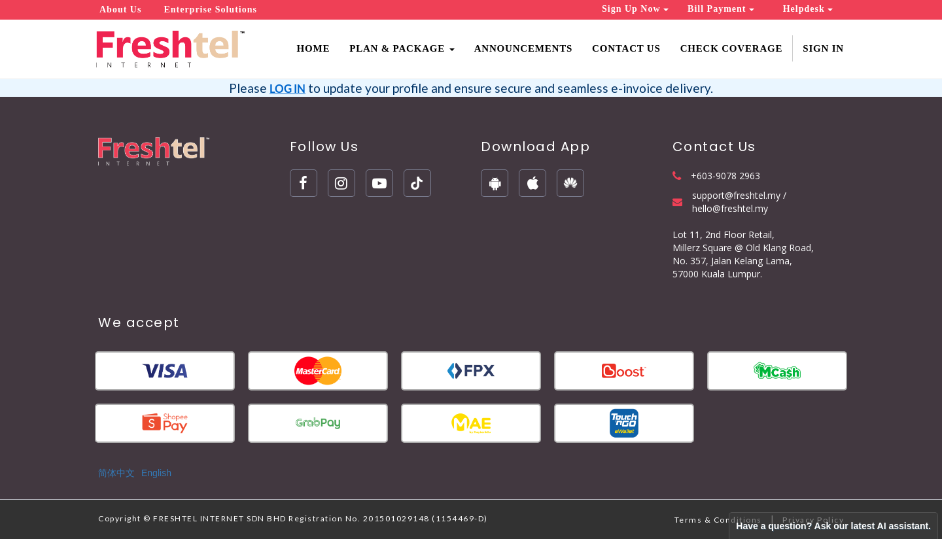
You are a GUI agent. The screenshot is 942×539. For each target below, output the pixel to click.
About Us (120, 9)
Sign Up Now (635, 9)
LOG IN (287, 88)
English (156, 473)
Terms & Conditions (718, 520)
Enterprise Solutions (210, 9)
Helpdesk (808, 9)
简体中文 (116, 473)
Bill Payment (721, 9)
